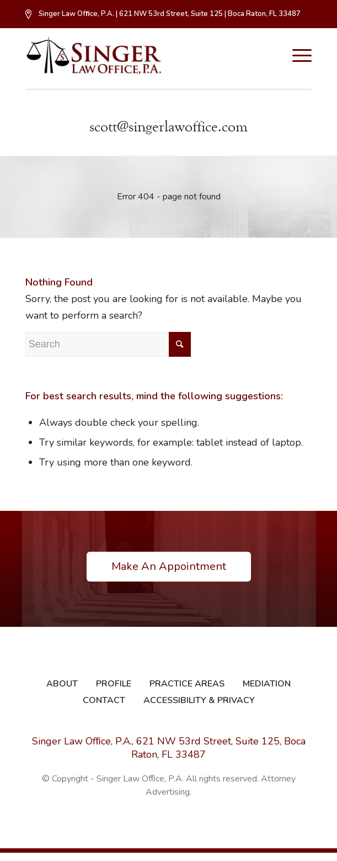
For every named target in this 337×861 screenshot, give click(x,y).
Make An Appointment (168, 566)
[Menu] (296, 56)
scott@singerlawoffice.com (168, 127)
